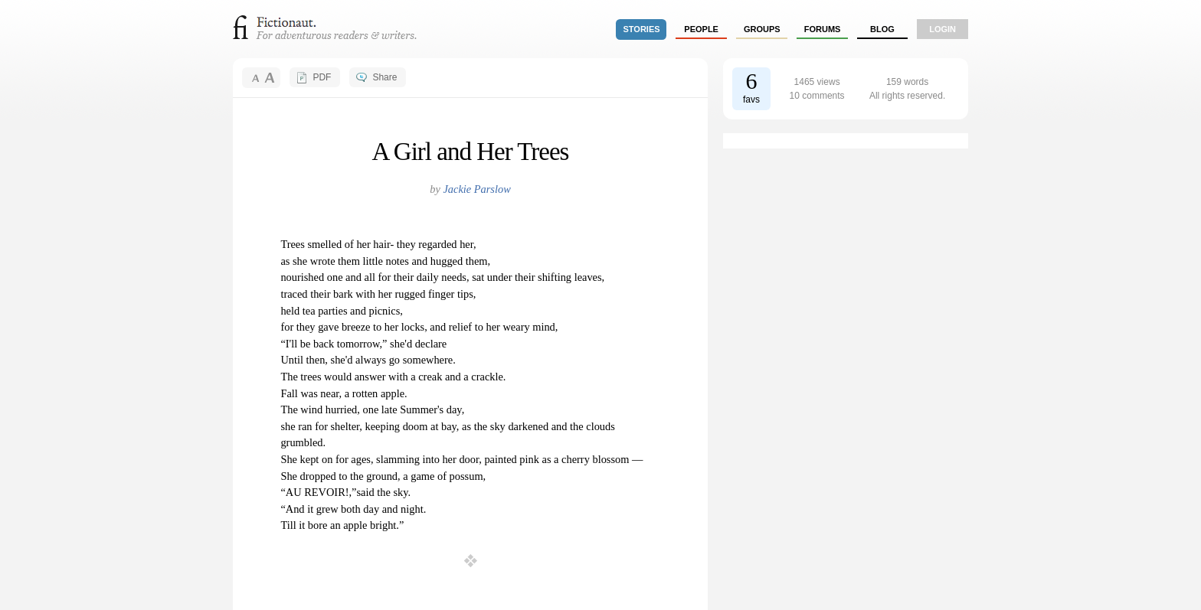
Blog (882, 29)
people (701, 29)
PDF (322, 77)
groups (762, 29)
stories (641, 29)
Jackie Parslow (476, 189)
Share (384, 77)
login (942, 29)
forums (822, 29)
